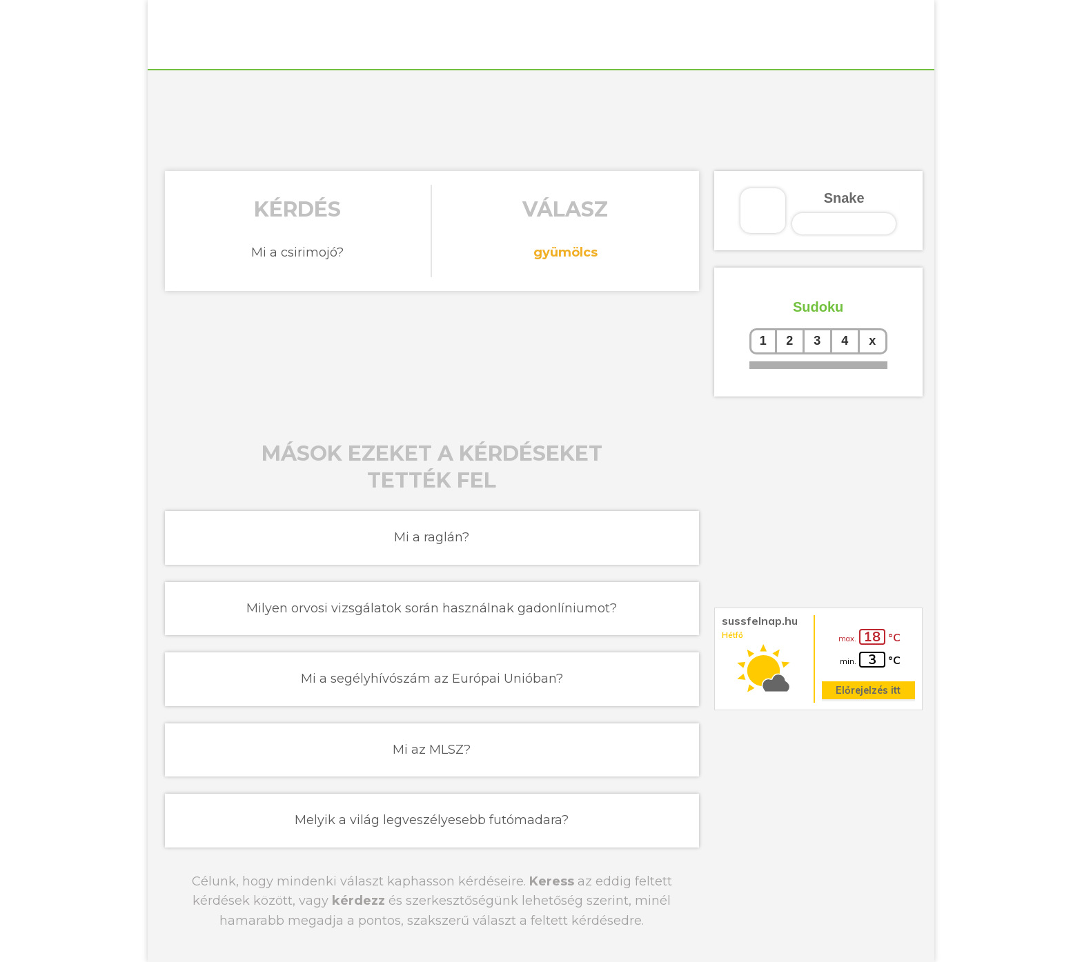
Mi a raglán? (431, 537)
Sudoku (818, 306)
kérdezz (358, 900)
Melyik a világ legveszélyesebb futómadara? (432, 820)
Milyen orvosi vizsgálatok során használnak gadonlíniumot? (431, 608)
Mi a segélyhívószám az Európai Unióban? (432, 678)
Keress (551, 881)
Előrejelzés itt (868, 690)
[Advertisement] (541, 119)
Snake (844, 198)
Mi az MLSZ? (432, 749)
